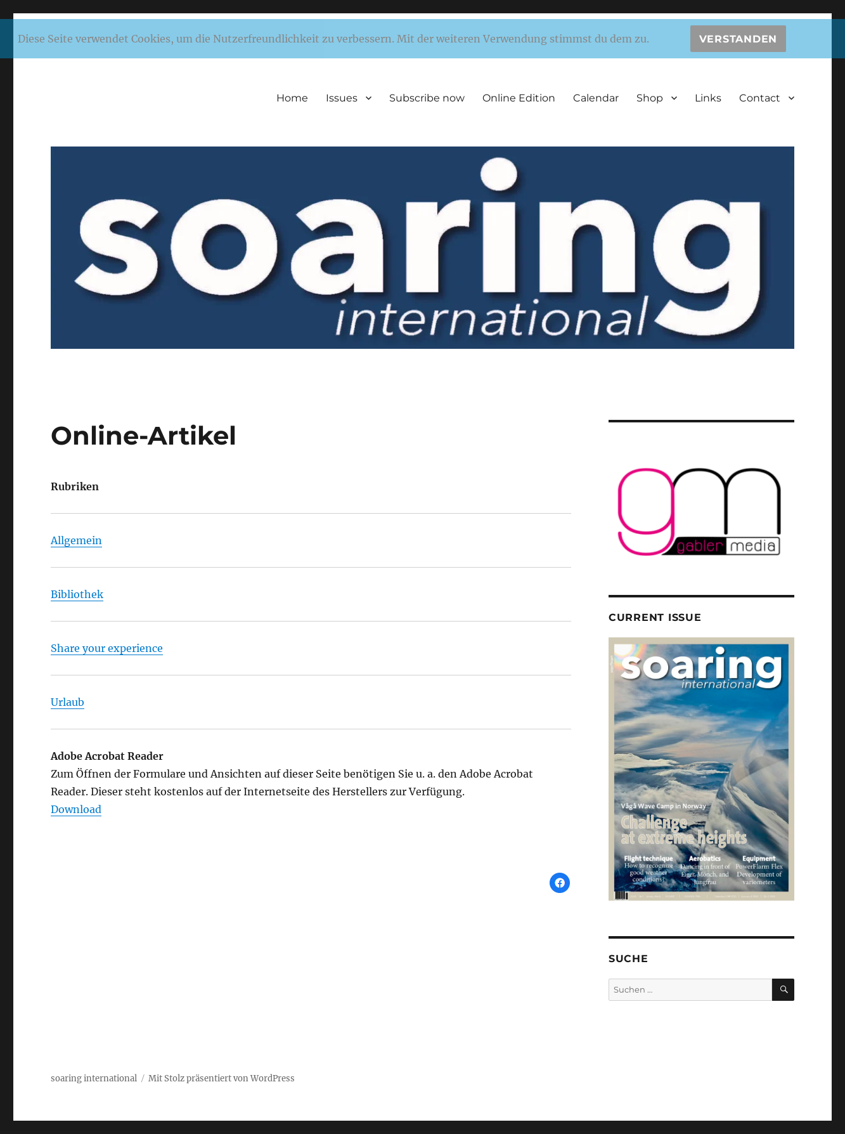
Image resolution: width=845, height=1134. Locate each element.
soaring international (94, 1078)
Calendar (596, 98)
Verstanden (738, 39)
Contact (759, 98)
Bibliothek (77, 594)
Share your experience (107, 648)
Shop (649, 98)
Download (76, 809)
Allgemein (76, 540)
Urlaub (67, 702)
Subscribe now (427, 98)
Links (708, 98)
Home (292, 98)
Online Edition (518, 98)
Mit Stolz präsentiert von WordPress (221, 1078)
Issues (342, 98)
